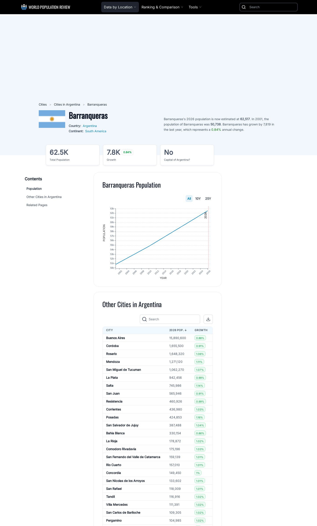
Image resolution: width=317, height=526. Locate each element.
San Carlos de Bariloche (123, 513)
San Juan (113, 394)
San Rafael (114, 489)
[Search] (272, 7)
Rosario (111, 354)
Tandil (110, 497)
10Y (198, 198)
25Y (208, 198)
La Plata (112, 378)
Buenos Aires (115, 338)
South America (95, 131)
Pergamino (114, 521)
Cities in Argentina (67, 104)
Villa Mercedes (116, 505)
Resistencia (114, 402)
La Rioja (111, 441)
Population (34, 188)
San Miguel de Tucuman (123, 370)
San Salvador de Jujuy (122, 425)
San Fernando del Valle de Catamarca (133, 457)
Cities (43, 104)
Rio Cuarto (113, 465)
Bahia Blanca (115, 433)
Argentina (90, 126)
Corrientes (113, 410)
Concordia (113, 473)
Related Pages (36, 205)
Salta (109, 386)
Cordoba (112, 346)
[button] (208, 320)
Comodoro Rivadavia (121, 449)
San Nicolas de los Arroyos (125, 481)
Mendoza (113, 362)
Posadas (112, 418)
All (189, 198)
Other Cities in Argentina (44, 197)
